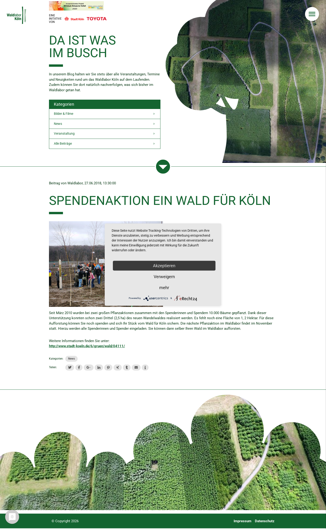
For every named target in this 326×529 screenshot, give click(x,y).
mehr (164, 287)
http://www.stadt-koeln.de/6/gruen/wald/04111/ (87, 347)
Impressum (242, 522)
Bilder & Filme (105, 114)
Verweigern (164, 276)
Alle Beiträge (105, 144)
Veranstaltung (105, 134)
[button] (69, 368)
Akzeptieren (164, 265)
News (105, 124)
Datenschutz (264, 522)
